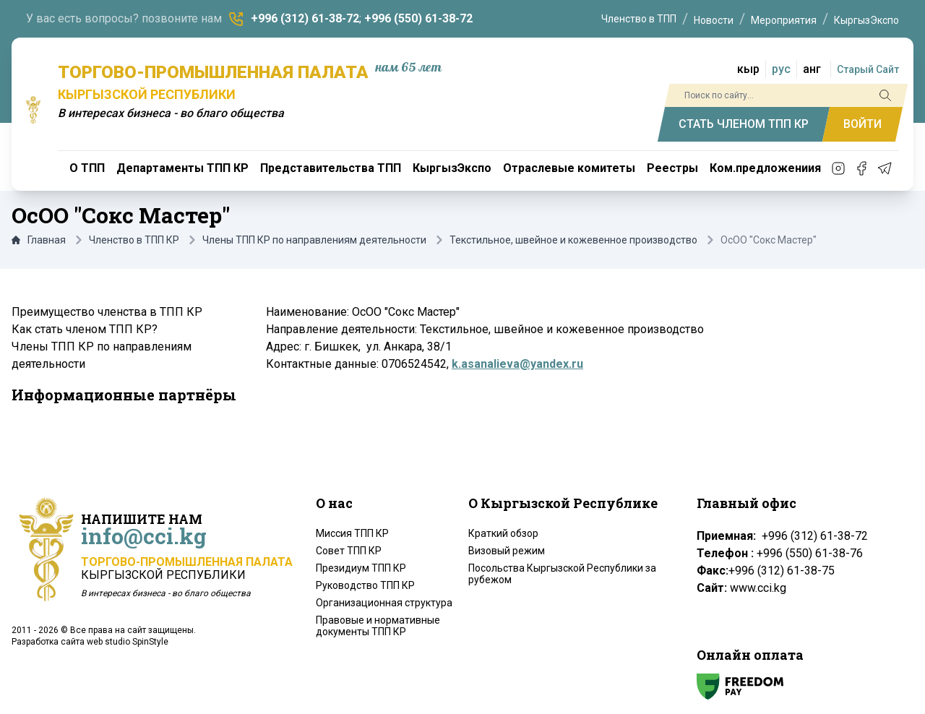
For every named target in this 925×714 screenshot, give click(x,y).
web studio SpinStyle (127, 642)
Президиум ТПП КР (361, 568)
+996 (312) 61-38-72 (305, 18)
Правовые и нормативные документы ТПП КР (378, 625)
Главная (39, 240)
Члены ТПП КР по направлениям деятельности (314, 240)
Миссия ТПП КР (352, 533)
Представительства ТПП (330, 168)
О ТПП (87, 168)
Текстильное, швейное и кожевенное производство (573, 240)
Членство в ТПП (638, 19)
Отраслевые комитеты (569, 168)
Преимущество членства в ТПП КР (107, 312)
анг (812, 69)
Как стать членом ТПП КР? (85, 329)
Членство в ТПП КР (134, 240)
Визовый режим (506, 550)
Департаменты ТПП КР (182, 168)
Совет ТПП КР (349, 550)
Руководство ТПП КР (365, 585)
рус (781, 69)
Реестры (672, 168)
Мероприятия (784, 20)
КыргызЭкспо (866, 20)
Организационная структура (384, 602)
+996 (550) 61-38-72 (418, 18)
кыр (748, 69)
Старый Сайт (868, 69)
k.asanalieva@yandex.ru (517, 364)
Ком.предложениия (765, 168)
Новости (713, 20)
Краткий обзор (503, 533)
